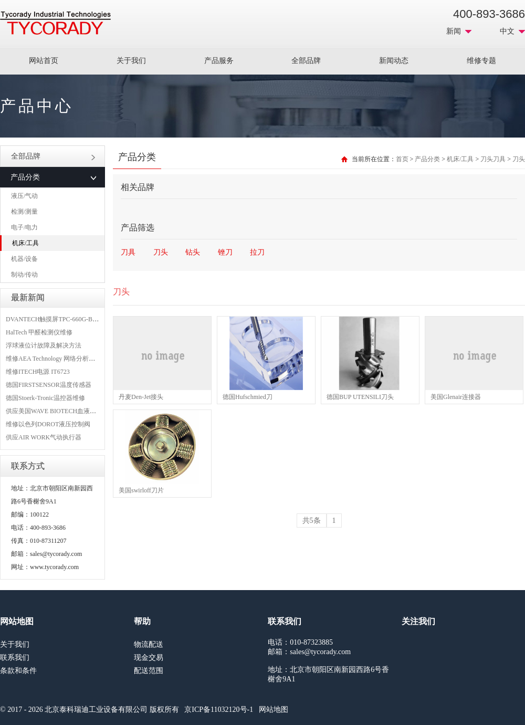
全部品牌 (306, 61)
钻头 (192, 252)
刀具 (128, 252)
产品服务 (219, 61)
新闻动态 (393, 61)
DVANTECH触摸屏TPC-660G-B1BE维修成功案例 (73, 319)
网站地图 (273, 709)
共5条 (311, 520)
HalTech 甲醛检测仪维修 (39, 332)
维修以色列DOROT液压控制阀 (48, 424)
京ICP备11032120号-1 (218, 709)
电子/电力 (24, 227)
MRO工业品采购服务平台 (55, 23)
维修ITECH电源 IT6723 (38, 371)
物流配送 (148, 644)
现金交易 (148, 657)
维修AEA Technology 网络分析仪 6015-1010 (65, 358)
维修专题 (481, 61)
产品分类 (427, 159)
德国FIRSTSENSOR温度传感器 (48, 384)
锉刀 (225, 252)
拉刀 (257, 252)
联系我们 (14, 657)
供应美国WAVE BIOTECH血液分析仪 (57, 411)
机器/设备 (24, 258)
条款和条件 (18, 671)
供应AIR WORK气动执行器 (43, 437)
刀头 (518, 159)
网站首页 (43, 61)
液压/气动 (24, 195)
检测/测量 (24, 211)
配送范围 (148, 671)
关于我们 (131, 61)
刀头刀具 (493, 159)
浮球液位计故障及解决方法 (43, 345)
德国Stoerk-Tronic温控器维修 (45, 398)
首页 (402, 159)
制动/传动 (24, 274)
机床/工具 (25, 243)
